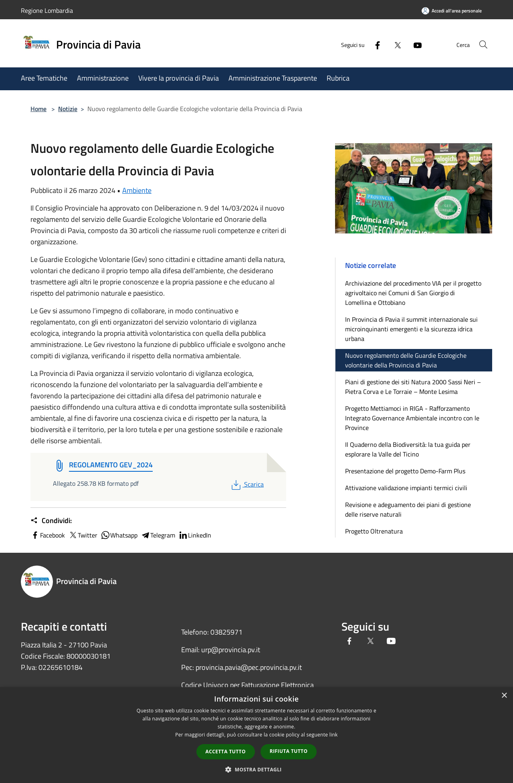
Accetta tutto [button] (226, 751)
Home (38, 109)
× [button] (504, 696)
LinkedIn (194, 535)
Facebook (47, 535)
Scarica (247, 484)
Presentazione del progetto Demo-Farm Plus (405, 471)
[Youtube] (411, 44)
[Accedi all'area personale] (451, 10)
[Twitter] (391, 44)
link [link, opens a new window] (333, 734)
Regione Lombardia (47, 10)
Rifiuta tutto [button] (289, 751)
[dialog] (256, 735)
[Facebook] (371, 44)
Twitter (82, 535)
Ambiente (136, 190)
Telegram (158, 535)
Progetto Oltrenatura (374, 531)
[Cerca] (482, 44)
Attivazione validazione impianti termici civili (406, 488)
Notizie (67, 109)
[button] (256, 769)
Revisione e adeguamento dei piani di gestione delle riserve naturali (408, 509)
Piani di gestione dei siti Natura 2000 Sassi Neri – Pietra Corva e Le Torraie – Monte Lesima (413, 386)
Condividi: (51, 520)
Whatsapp (119, 535)
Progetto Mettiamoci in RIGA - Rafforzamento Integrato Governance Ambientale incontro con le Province (412, 418)
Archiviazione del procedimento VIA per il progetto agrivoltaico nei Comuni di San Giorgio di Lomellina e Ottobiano (413, 292)
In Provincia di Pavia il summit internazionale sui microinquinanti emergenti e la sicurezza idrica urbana (411, 328)
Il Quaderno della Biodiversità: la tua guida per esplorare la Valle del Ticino (408, 449)
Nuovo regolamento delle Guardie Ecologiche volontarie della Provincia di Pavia (406, 360)
